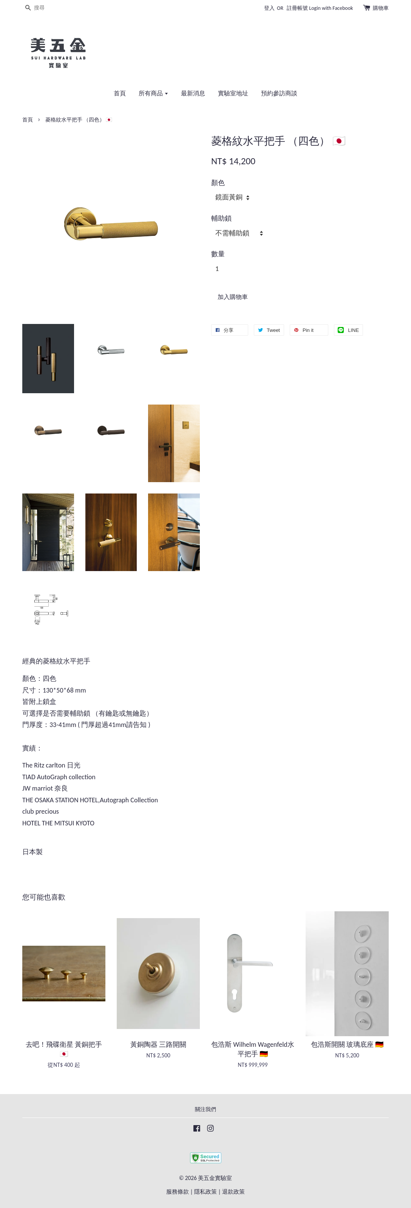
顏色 (218, 183)
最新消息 (193, 93)
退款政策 (233, 1191)
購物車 (381, 8)
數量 (218, 254)
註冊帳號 (297, 8)
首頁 (120, 93)
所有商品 (153, 93)
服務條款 (177, 1191)
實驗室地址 (233, 93)
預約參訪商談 (279, 93)
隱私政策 (205, 1191)
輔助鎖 (221, 218)
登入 (269, 8)
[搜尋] (45, 8)
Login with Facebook (331, 8)
